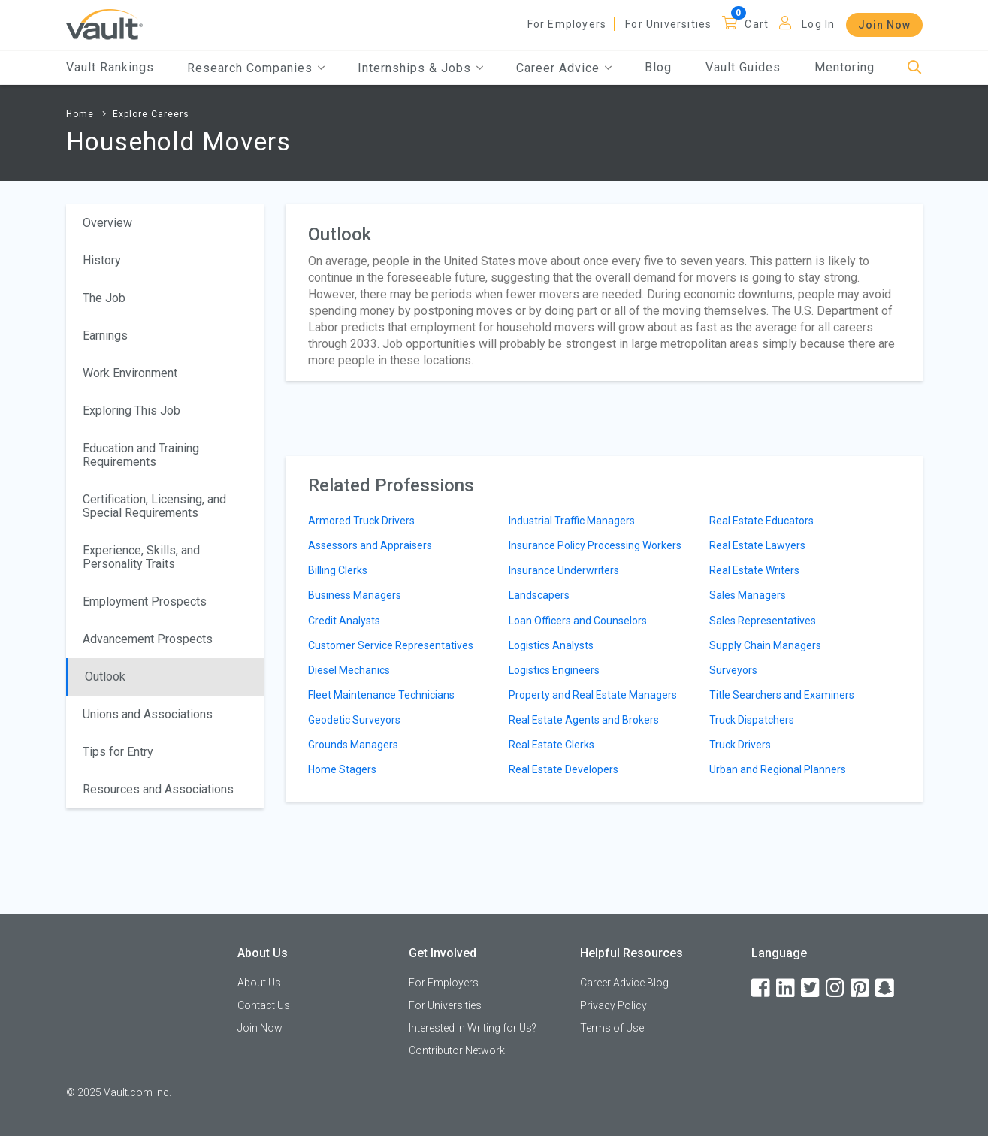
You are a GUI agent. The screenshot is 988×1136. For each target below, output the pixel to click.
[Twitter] (811, 988)
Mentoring (844, 67)
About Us (259, 983)
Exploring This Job (131, 410)
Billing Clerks (337, 570)
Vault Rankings (110, 67)
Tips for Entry (118, 752)
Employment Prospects (145, 601)
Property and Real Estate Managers (593, 695)
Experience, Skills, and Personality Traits (141, 557)
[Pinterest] (861, 988)
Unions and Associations (148, 714)
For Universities (668, 24)
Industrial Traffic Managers (572, 521)
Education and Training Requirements (141, 455)
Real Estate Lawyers (757, 545)
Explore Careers (151, 114)
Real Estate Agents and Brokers (584, 720)
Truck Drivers (740, 745)
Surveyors (733, 670)
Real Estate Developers (563, 769)
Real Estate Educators (761, 521)
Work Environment (130, 373)
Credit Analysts (344, 621)
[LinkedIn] (786, 988)
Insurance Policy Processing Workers (595, 545)
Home (80, 114)
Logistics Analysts (551, 645)
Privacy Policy (613, 1005)
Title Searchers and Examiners (781, 695)
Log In (818, 24)
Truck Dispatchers (751, 720)
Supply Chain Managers (765, 645)
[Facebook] (761, 988)
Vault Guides (743, 67)
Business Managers (354, 595)
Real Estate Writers (754, 570)
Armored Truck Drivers (361, 521)
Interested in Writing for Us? (472, 1028)
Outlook (105, 676)
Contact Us (263, 1005)
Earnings (105, 335)
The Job (104, 298)
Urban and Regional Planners (777, 769)
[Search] (915, 68)
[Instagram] (836, 988)
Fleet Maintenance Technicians (381, 695)
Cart (757, 24)
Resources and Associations (158, 789)
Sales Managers (747, 595)
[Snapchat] (885, 988)
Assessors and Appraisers (370, 545)
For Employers (567, 24)
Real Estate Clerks (551, 745)
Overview (107, 223)
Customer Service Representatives (390, 645)
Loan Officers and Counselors (578, 621)
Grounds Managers (353, 745)
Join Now (884, 25)
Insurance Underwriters (564, 570)
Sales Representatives (762, 621)
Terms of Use (612, 1028)
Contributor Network (457, 1050)
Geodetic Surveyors (354, 720)
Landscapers (539, 595)
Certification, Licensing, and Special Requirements (154, 506)
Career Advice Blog (624, 983)
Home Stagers (342, 769)
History (102, 260)
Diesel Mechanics (349, 670)
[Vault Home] (104, 24)
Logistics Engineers (554, 670)
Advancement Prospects (148, 639)
